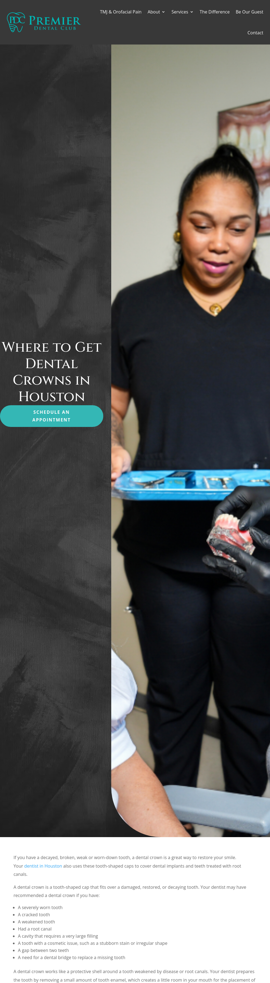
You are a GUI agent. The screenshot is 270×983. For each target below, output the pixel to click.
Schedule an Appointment (51, 416)
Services (179, 12)
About (153, 12)
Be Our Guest (249, 12)
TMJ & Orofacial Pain (121, 12)
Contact (255, 33)
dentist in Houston (43, 866)
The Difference (215, 12)
